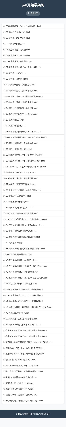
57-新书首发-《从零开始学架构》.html (19, 368)
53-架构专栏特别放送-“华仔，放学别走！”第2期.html (25, 344)
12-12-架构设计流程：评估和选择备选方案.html (23, 98)
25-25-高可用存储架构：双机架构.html (20, 176)
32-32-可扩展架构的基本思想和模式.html (20, 218)
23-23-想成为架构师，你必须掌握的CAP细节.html (24, 164)
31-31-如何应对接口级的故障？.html (19, 212)
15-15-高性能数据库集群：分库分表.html (20, 116)
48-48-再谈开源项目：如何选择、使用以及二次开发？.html (28, 314)
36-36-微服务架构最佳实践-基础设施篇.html (22, 242)
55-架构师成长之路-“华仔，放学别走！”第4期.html (24, 356)
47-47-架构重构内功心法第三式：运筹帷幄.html (23, 308)
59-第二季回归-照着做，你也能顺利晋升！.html (23, 380)
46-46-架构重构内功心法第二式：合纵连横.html (23, 302)
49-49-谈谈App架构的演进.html (16, 320)
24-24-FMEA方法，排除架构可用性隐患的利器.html (25, 170)
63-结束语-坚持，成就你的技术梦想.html (20, 404)
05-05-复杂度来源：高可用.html (17, 56)
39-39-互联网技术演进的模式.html (18, 260)
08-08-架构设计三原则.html (15, 74)
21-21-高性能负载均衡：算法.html (18, 152)
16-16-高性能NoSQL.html (14, 122)
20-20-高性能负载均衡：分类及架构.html (20, 146)
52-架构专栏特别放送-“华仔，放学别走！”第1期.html (25, 338)
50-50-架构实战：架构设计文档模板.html (20, 326)
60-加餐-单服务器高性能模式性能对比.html (21, 386)
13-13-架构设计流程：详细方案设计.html (20, 104)
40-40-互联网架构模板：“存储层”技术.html (21, 266)
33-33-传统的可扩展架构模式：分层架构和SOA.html (25, 224)
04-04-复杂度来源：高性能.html (17, 50)
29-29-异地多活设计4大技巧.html (17, 200)
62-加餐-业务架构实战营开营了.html (18, 398)
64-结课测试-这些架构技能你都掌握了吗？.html (23, 410)
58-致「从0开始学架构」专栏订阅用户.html (22, 374)
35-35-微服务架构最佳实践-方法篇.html (20, 236)
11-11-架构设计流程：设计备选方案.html (20, 92)
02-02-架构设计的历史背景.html (17, 38)
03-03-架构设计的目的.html (15, 44)
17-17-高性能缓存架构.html (15, 128)
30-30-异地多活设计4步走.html (16, 206)
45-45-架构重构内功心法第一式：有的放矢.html (23, 296)
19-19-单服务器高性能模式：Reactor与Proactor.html (25, 140)
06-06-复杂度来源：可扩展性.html (18, 62)
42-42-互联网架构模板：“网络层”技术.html (21, 278)
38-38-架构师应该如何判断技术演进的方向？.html (24, 254)
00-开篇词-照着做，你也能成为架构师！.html (22, 26)
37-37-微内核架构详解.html (15, 248)
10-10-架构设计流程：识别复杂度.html (20, 86)
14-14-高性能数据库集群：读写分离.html (20, 110)
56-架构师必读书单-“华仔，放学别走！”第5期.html (24, 362)
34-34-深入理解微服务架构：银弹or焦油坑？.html (24, 230)
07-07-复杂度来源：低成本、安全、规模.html (22, 68)
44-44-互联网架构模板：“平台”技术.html (20, 290)
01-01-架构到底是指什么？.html (17, 32)
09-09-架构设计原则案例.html (16, 80)
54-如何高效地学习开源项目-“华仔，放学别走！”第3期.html (28, 350)
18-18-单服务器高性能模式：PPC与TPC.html (22, 134)
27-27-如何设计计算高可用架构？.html (20, 188)
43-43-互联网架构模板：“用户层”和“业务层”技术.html (25, 284)
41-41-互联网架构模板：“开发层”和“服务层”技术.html (25, 272)
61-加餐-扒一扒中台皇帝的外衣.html (18, 392)
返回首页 (33, 13)
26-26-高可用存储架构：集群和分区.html (20, 182)
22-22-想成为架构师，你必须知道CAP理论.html (23, 158)
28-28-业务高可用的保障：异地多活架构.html (22, 194)
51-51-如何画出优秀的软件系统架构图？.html (22, 332)
